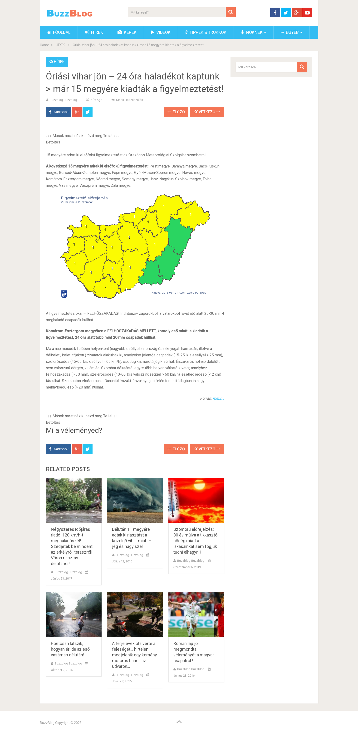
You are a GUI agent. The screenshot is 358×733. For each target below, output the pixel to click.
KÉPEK (127, 32)
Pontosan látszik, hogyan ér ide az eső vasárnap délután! (70, 649)
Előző (176, 112)
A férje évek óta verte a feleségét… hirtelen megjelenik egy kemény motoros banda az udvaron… (134, 655)
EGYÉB (290, 32)
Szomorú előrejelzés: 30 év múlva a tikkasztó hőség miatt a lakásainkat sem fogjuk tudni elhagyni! (195, 541)
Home (44, 45)
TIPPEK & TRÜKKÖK (205, 32)
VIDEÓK (161, 32)
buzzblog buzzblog (63, 100)
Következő (207, 112)
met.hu (218, 398)
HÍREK (94, 32)
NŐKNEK (252, 32)
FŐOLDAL (58, 32)
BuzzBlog (47, 723)
